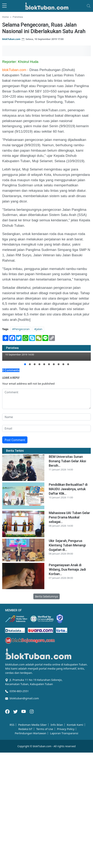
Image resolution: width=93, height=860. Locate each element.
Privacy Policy (65, 729)
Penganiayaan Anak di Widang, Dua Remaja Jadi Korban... (67, 569)
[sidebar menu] (4, 6)
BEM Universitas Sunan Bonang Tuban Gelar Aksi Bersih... (67, 461)
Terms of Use (44, 729)
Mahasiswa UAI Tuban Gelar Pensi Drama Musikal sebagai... (69, 517)
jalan (39, 329)
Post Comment (15, 440)
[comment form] (46, 399)
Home (5, 16)
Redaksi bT (25, 729)
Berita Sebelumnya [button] (46, 596)
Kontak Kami (75, 724)
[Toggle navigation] (88, 6)
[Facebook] (7, 711)
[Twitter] (15, 711)
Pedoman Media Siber (32, 724)
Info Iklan (57, 724)
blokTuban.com (11, 39)
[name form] (46, 416)
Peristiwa (18, 16)
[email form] (46, 428)
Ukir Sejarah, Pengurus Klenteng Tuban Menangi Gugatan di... (67, 545)
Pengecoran (21, 329)
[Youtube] (24, 711)
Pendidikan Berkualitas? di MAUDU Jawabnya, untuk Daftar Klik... (68, 489)
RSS (12, 724)
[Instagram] (31, 711)
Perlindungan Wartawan (30, 733)
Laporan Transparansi (64, 733)
